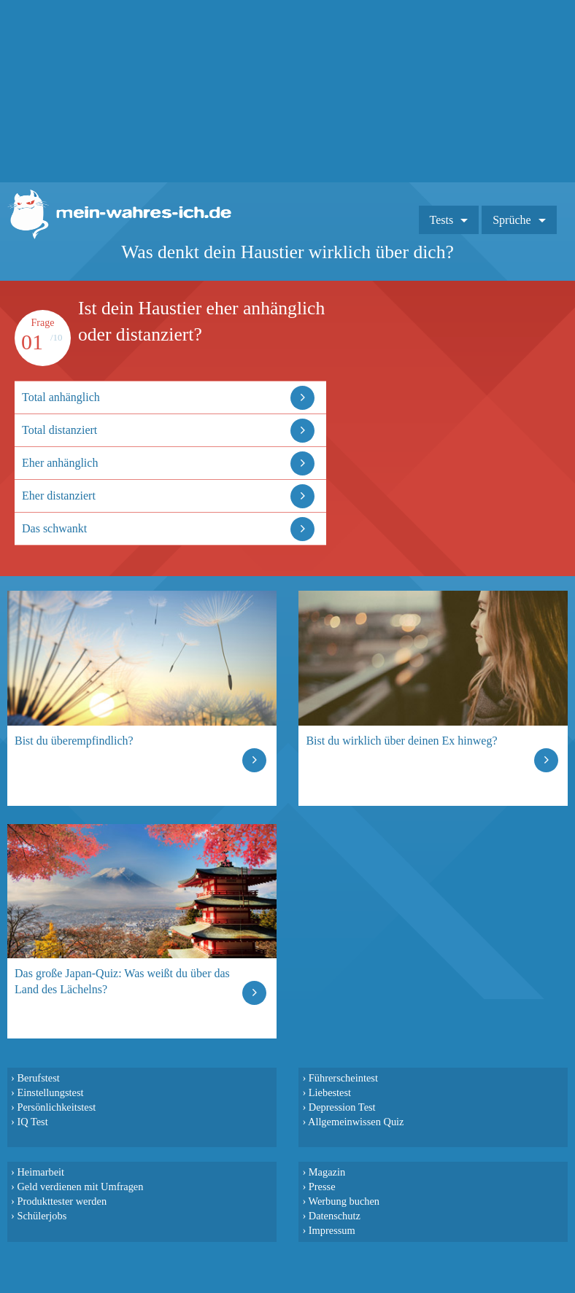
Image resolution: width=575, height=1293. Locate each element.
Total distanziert (59, 430)
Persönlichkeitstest (56, 1107)
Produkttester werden (62, 1201)
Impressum (332, 1230)
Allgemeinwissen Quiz (356, 1121)
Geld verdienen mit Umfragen (80, 1186)
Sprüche (511, 220)
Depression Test (342, 1107)
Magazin (327, 1172)
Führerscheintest (343, 1078)
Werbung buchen (344, 1201)
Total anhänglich (61, 397)
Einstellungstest (50, 1092)
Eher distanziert (59, 495)
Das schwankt (54, 528)
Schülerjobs (41, 1216)
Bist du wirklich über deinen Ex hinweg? (401, 740)
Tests (442, 220)
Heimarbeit (40, 1172)
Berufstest (38, 1078)
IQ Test (32, 1121)
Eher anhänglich (60, 463)
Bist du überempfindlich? (74, 740)
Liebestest (330, 1092)
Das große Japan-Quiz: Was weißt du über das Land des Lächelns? (122, 981)
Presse (322, 1186)
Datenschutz (334, 1216)
